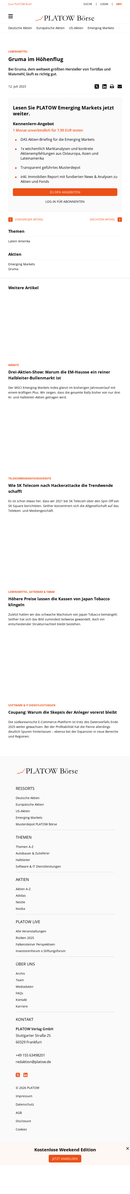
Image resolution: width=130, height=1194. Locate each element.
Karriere (22, 1006)
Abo (119, 4)
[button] (97, 86)
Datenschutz (25, 1104)
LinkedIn (25, 1075)
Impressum (24, 1096)
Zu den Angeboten (65, 192)
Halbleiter (23, 860)
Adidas (21, 895)
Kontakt (21, 1000)
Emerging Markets (101, 28)
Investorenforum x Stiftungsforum (41, 951)
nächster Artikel (102, 219)
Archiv (20, 973)
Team (20, 980)
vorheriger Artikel (29, 219)
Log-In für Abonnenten (65, 201)
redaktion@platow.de (33, 1061)
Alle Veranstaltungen (31, 931)
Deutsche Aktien (20, 28)
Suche (87, 4)
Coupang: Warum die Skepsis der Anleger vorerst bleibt (62, 712)
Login (104, 4)
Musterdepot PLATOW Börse (36, 824)
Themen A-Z (24, 847)
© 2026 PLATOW (27, 1088)
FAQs (19, 993)
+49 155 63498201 (30, 1055)
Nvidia (20, 909)
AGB (19, 1113)
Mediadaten (24, 986)
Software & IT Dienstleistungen (38, 866)
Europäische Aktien (50, 28)
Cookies (21, 1129)
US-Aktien (76, 28)
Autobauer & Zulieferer (33, 853)
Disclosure (23, 1121)
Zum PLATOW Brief (19, 4)
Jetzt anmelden (65, 1159)
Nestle (20, 902)
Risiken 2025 (25, 938)
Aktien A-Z (23, 889)
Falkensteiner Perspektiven (35, 944)
